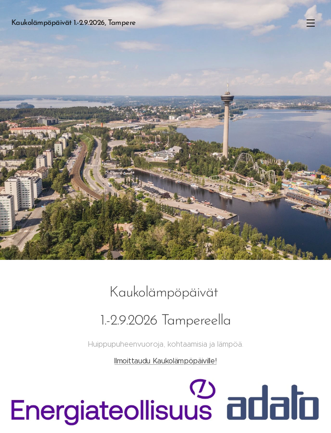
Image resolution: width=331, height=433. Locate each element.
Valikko (311, 23)
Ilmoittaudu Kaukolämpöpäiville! (165, 361)
